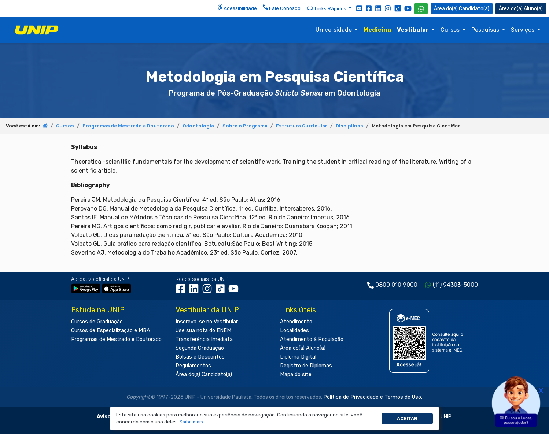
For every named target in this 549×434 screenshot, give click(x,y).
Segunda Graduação (200, 348)
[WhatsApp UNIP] (421, 8)
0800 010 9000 (396, 284)
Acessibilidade (237, 7)
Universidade (334, 29)
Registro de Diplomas (306, 366)
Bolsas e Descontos (200, 357)
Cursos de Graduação (97, 322)
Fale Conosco (282, 7)
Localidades (294, 330)
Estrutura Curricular (301, 126)
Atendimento (296, 322)
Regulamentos (193, 366)
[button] (191, 422)
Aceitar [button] (407, 418)
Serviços (523, 29)
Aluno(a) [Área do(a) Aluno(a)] (521, 8)
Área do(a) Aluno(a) (302, 348)
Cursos (451, 29)
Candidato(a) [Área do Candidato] (461, 8)
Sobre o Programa (245, 126)
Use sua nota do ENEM (203, 330)
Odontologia (198, 126)
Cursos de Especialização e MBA (110, 330)
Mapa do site (296, 374)
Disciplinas (349, 126)
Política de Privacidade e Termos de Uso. (372, 397)
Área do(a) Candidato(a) (204, 374)
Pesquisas (486, 29)
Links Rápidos (326, 8)
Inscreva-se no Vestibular (207, 322)
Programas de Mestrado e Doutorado (128, 126)
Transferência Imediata (204, 339)
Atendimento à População (311, 339)
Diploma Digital (298, 357)
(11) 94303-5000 (455, 284)
